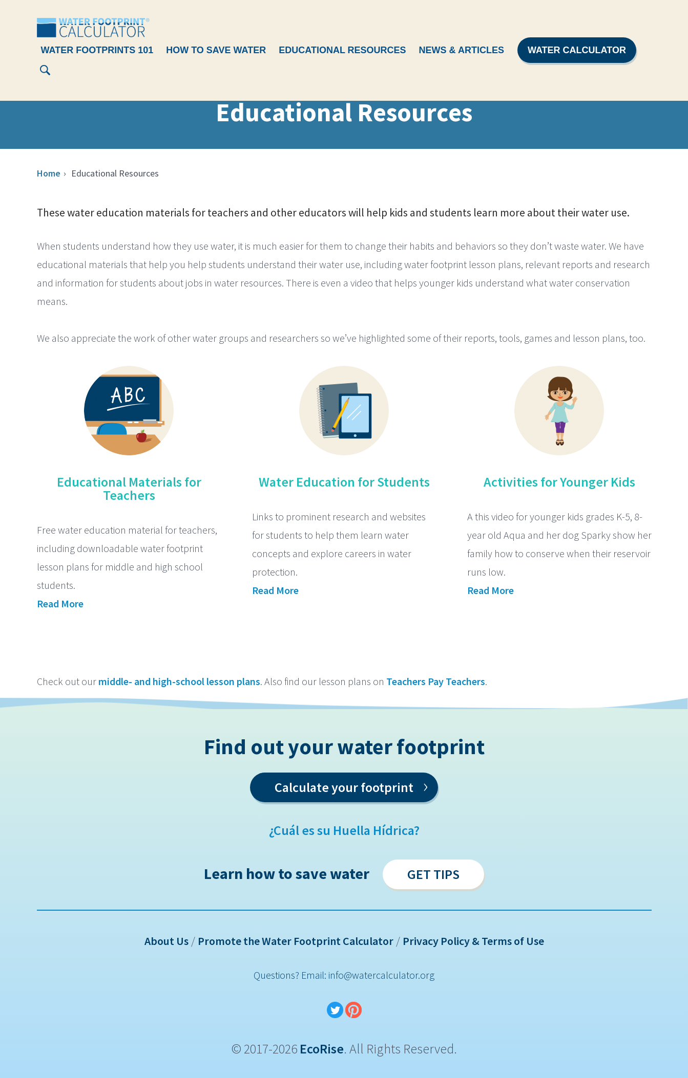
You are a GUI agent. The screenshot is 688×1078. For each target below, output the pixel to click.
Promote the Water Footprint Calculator (295, 941)
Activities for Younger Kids (559, 481)
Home (48, 173)
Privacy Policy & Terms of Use (473, 941)
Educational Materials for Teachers (129, 488)
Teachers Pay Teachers (435, 681)
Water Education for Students (344, 481)
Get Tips (433, 874)
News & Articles (461, 50)
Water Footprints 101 (97, 50)
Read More (60, 603)
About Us (166, 941)
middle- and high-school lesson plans (179, 681)
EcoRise (322, 1048)
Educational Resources (342, 50)
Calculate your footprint (351, 785)
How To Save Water (216, 50)
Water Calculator (577, 50)
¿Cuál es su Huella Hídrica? (344, 830)
